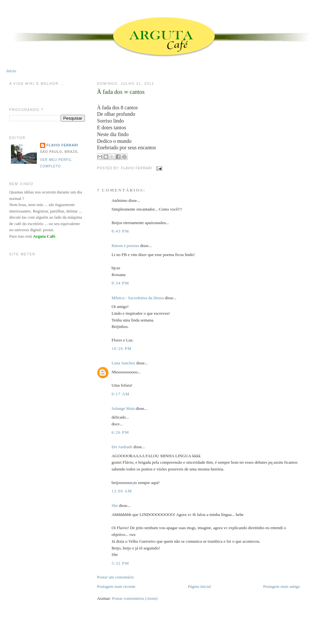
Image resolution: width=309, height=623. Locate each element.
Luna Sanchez (123, 363)
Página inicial (199, 586)
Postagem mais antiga (281, 586)
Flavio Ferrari (62, 145)
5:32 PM (120, 563)
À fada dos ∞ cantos (120, 92)
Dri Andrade (122, 446)
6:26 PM (120, 432)
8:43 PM (120, 231)
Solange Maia (123, 408)
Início (11, 70)
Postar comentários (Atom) (135, 598)
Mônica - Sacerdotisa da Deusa (137, 297)
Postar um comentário (115, 577)
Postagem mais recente (116, 586)
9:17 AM (120, 393)
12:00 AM (121, 491)
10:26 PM (121, 348)
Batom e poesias (125, 245)
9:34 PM (120, 283)
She (114, 505)
